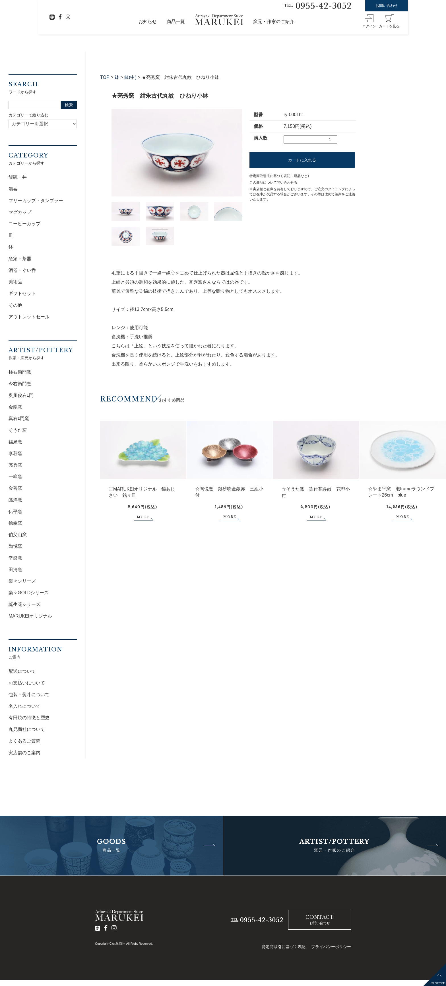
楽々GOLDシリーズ (29, 592)
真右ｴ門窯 (19, 418)
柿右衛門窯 (20, 372)
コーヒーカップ (24, 223)
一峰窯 (15, 476)
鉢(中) (130, 77)
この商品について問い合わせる (273, 183)
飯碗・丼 (18, 177)
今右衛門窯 (20, 383)
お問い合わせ (386, 5)
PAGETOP (438, 983)
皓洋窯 (15, 499)
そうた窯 (18, 430)
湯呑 (13, 188)
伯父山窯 (18, 534)
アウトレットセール (29, 316)
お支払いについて (27, 682)
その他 (15, 305)
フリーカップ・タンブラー (36, 200)
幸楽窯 (15, 557)
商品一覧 (176, 21)
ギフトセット (22, 293)
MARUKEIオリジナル (30, 616)
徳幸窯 (15, 523)
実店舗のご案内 (24, 752)
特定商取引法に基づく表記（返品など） (280, 176)
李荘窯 (15, 453)
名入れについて (24, 706)
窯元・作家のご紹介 (273, 21)
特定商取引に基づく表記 (283, 946)
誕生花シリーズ (24, 604)
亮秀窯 (15, 465)
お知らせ (148, 21)
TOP (105, 77)
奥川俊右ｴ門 (21, 395)
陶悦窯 (15, 546)
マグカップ (20, 212)
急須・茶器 (20, 258)
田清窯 (15, 569)
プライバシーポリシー (331, 946)
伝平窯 (15, 511)
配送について (22, 671)
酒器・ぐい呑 (22, 270)
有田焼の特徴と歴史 (29, 717)
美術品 (15, 281)
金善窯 (15, 488)
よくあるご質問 (24, 741)
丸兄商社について (27, 729)
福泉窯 (15, 441)
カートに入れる (302, 160)
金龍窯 (15, 407)
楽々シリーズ (22, 581)
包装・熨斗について (29, 694)
